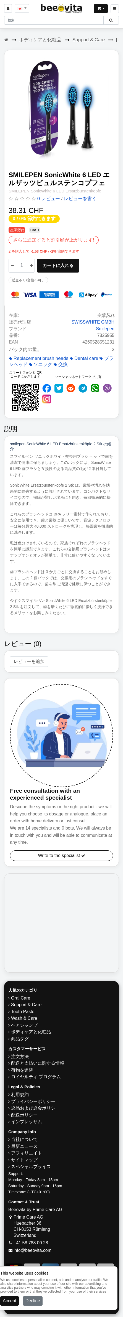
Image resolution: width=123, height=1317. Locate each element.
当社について (24, 1139)
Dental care (84, 358)
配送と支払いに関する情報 (37, 1063)
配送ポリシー (24, 1115)
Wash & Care (24, 1018)
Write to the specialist (61, 855)
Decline (32, 1300)
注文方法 (20, 1056)
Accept (9, 1300)
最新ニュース (24, 1146)
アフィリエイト (26, 1153)
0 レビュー (48, 198)
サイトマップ (24, 1160)
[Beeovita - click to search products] (111, 20)
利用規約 (20, 1094)
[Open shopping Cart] (101, 8)
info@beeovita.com (32, 1250)
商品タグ (20, 1038)
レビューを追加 (29, 661)
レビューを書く (80, 198)
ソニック (41, 364)
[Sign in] (8, 8)
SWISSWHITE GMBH (92, 322)
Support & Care (88, 39)
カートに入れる (58, 265)
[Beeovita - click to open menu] (115, 8)
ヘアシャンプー (26, 1025)
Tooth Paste (23, 1011)
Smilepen (105, 328)
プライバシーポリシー (33, 1101)
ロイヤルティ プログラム (36, 1076)
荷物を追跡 (22, 1070)
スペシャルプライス (31, 1166)
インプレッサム (26, 1121)
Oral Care (20, 998)
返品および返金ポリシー (35, 1108)
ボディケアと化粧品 (40, 39)
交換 (61, 364)
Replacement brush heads (38, 358)
